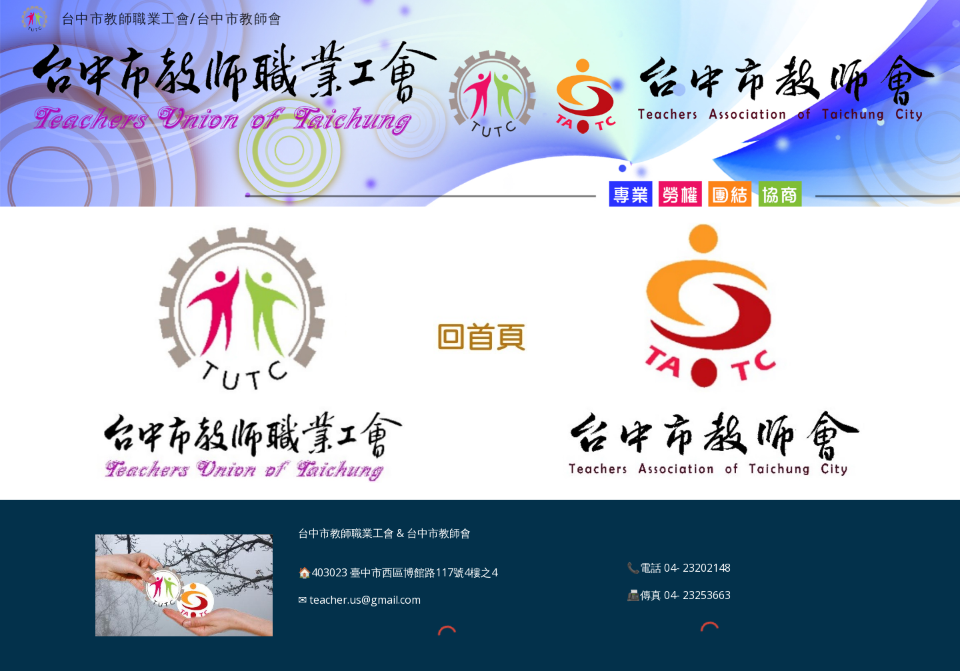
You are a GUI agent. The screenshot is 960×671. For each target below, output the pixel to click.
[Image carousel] (184, 585)
